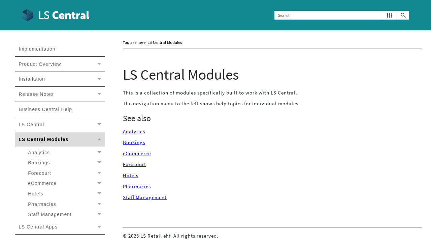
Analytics (66, 152)
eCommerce (66, 183)
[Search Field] (341, 15)
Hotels (66, 194)
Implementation (37, 49)
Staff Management (66, 214)
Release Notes (62, 94)
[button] (389, 15)
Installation (62, 79)
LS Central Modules (62, 139)
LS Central (62, 124)
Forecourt (66, 173)
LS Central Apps (62, 227)
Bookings (66, 163)
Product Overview (62, 64)
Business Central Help (45, 109)
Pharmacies (66, 204)
